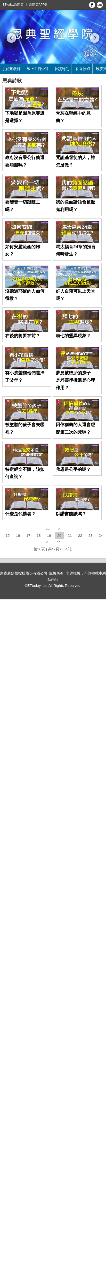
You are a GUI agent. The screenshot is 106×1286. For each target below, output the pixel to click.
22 (80, 535)
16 (18, 535)
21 (70, 535)
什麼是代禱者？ (20, 513)
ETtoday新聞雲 (13, 4)
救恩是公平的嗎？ (73, 469)
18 (39, 535)
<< (48, 529)
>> (58, 541)
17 (28, 535)
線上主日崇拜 (38, 69)
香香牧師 (82, 69)
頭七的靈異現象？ (73, 335)
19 (49, 535)
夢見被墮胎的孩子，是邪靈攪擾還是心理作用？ (75, 380)
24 (101, 535)
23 (91, 535)
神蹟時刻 (62, 69)
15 (8, 535)
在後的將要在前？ (22, 335)
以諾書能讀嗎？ (71, 513)
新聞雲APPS (38, 4)
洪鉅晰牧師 (11, 69)
